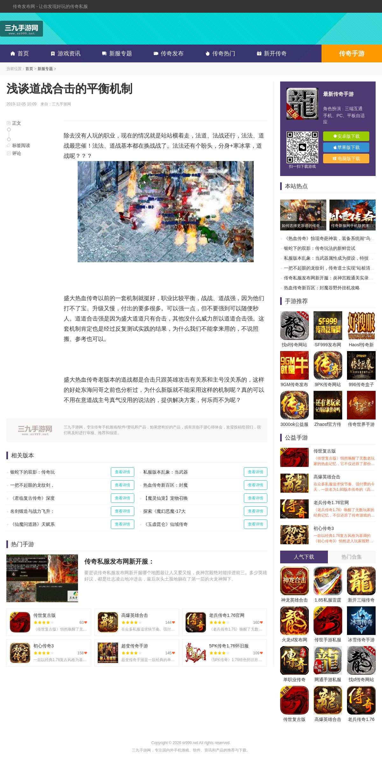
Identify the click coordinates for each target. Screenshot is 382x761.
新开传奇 (270, 53)
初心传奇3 (345, 535)
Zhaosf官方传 (328, 424)
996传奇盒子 (361, 384)
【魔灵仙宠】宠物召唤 (165, 498)
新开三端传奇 (361, 599)
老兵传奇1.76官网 (345, 509)
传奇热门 (219, 53)
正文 (13, 123)
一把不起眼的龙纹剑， (32, 485)
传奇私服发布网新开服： (119, 561)
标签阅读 (18, 145)
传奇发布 (167, 53)
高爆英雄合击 (345, 483)
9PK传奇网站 (328, 384)
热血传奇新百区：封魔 (165, 485)
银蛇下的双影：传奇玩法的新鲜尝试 (319, 248)
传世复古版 (345, 457)
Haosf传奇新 (361, 344)
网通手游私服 (328, 679)
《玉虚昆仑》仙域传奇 (165, 524)
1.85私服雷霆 (328, 599)
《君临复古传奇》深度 (32, 498)
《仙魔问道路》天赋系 (32, 524)
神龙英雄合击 (294, 599)
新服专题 (116, 53)
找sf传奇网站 (295, 344)
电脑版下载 (346, 158)
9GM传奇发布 (294, 384)
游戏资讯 (64, 53)
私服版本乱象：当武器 (165, 472)
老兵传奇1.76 (361, 719)
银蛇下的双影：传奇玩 (32, 472)
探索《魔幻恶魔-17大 (164, 511)
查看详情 (122, 472)
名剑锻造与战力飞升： (32, 511)
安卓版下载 (346, 136)
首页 (18, 53)
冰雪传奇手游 (361, 639)
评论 (13, 153)
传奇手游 (351, 53)
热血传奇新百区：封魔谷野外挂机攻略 (322, 287)
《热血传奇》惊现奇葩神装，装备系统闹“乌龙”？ (332, 238)
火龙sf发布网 (295, 639)
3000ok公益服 (294, 424)
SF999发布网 (328, 344)
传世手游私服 (328, 639)
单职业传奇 (294, 679)
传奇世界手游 (361, 424)
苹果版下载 (346, 147)
